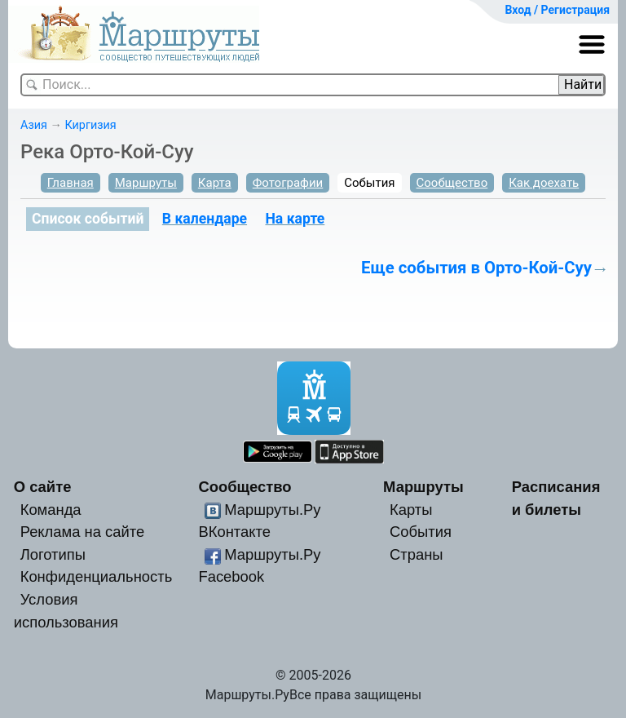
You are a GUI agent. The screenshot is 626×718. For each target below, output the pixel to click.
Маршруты (146, 182)
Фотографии (288, 182)
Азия (33, 125)
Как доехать (544, 182)
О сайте (43, 486)
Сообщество (452, 182)
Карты (411, 509)
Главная (70, 182)
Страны (416, 554)
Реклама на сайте (82, 531)
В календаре (204, 219)
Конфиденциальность (96, 576)
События (369, 182)
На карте (294, 219)
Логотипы (53, 554)
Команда (51, 509)
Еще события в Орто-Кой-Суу (476, 267)
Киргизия (90, 125)
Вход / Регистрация (557, 9)
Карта (214, 182)
